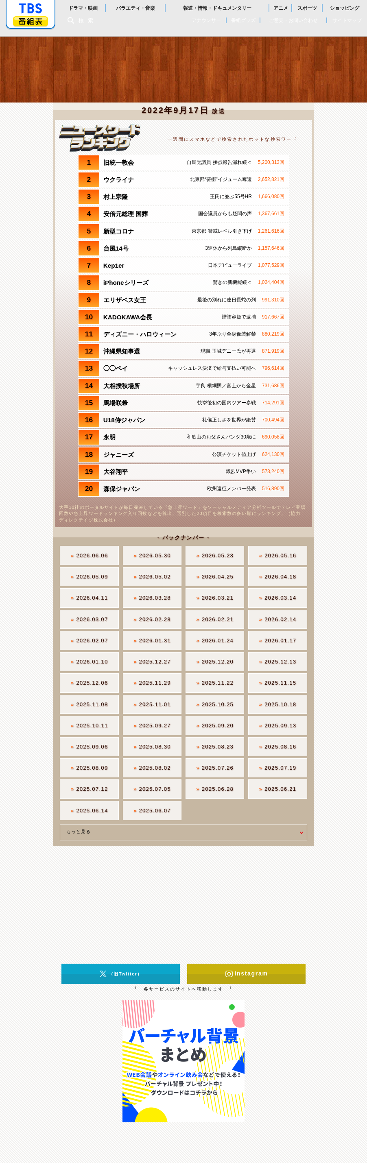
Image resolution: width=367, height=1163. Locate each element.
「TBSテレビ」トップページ (30, 8)
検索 (88, 20)
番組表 (30, 21)
